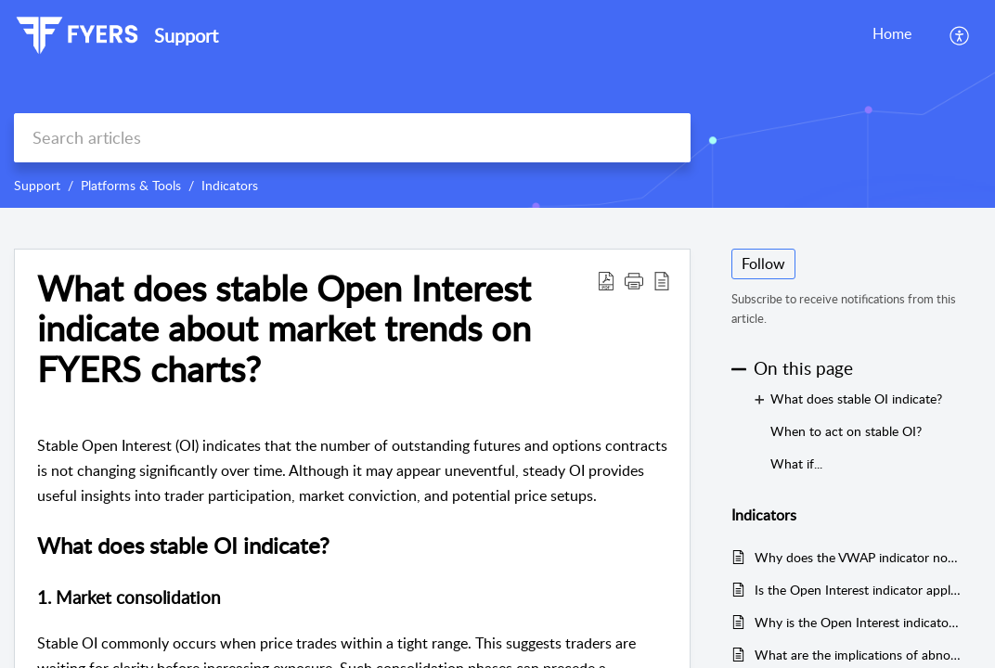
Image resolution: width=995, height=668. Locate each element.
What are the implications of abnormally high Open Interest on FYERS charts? (859, 654)
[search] (352, 137)
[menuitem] (960, 35)
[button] (634, 280)
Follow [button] (763, 263)
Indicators (229, 185)
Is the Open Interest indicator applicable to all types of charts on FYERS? (859, 589)
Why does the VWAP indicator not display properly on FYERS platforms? (859, 557)
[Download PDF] (606, 280)
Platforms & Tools (131, 185)
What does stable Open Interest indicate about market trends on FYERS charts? (284, 329)
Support (37, 185)
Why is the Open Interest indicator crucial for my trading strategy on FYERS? (859, 622)
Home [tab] (891, 33)
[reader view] (662, 280)
